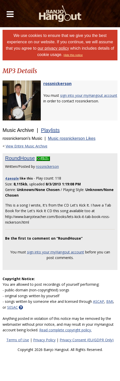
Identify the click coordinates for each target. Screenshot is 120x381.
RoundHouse (20, 158)
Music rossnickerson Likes (72, 138)
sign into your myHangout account (88, 95)
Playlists (50, 130)
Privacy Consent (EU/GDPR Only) (87, 339)
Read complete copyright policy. (65, 330)
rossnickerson (57, 83)
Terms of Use (17, 339)
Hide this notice (73, 55)
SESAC (12, 307)
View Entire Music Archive (26, 146)
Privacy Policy (44, 339)
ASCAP (98, 301)
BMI (109, 301)
